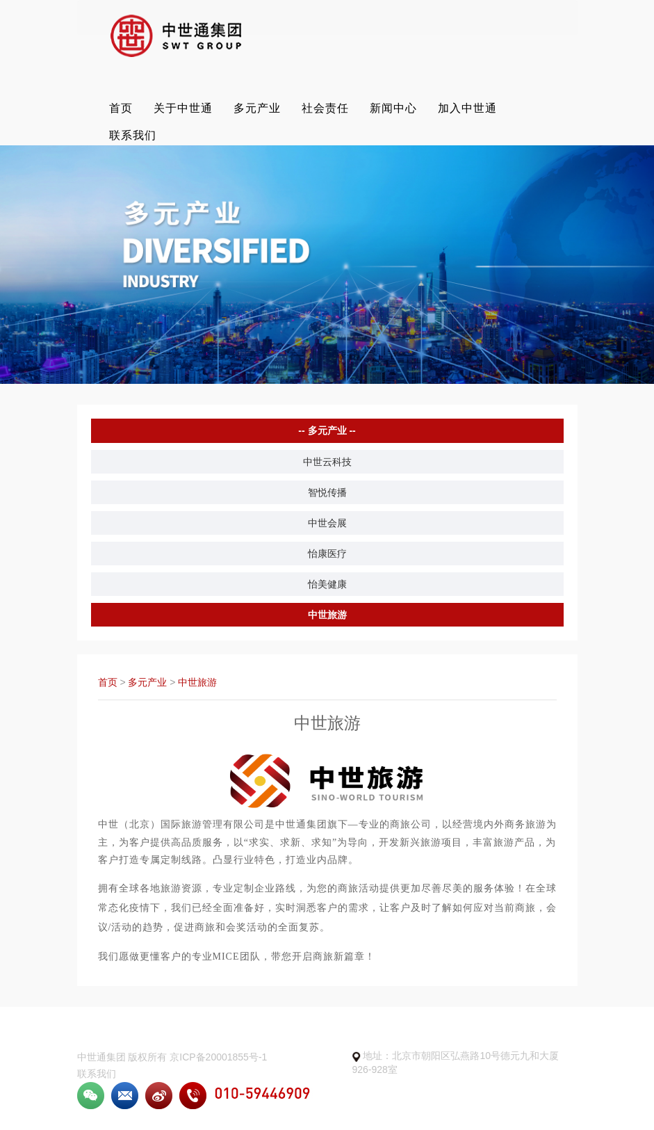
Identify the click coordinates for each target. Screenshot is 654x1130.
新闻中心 (393, 108)
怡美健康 (327, 584)
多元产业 (257, 108)
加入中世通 (467, 108)
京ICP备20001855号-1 (218, 1057)
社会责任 (325, 108)
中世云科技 (327, 461)
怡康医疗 (327, 553)
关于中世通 (183, 108)
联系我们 (132, 135)
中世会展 (327, 522)
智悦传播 (327, 492)
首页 (121, 108)
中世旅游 (327, 614)
